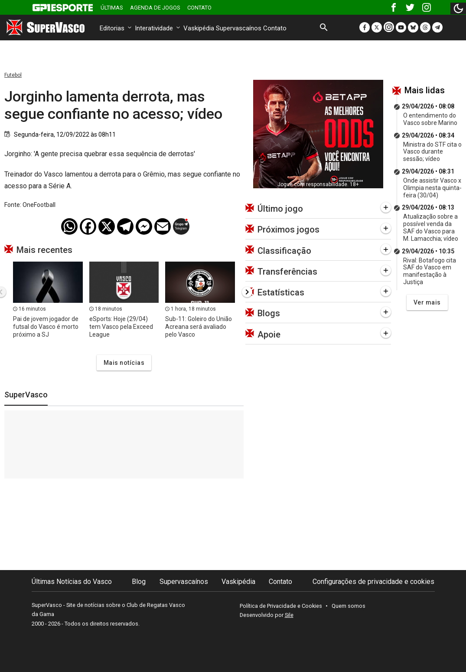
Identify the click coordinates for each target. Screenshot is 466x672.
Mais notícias (124, 362)
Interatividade (158, 28)
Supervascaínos (238, 28)
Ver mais (427, 302)
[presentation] (247, 292)
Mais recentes (44, 250)
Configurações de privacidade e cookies (373, 581)
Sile (289, 615)
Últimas (112, 7)
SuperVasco (26, 394)
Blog (139, 581)
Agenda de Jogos (155, 7)
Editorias (116, 28)
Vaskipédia (198, 28)
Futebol (13, 75)
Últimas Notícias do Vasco (72, 581)
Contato (199, 7)
